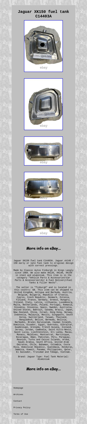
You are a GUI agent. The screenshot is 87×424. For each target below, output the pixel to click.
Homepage (18, 388)
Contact (17, 401)
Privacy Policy (21, 407)
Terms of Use (20, 414)
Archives (18, 394)
